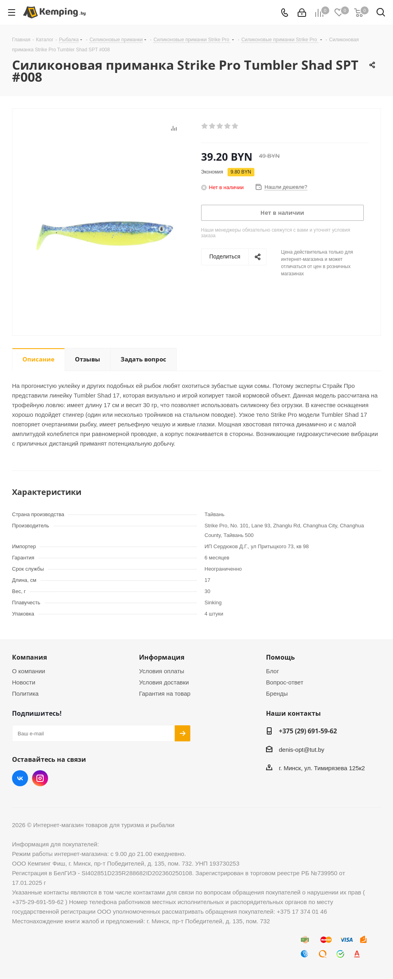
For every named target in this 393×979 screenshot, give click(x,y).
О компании (28, 671)
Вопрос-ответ (284, 682)
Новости (23, 682)
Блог (272, 671)
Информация (161, 657)
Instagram (40, 778)
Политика (25, 693)
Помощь (280, 657)
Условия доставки (164, 682)
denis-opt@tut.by (301, 749)
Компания (29, 657)
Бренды (277, 693)
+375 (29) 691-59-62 (308, 731)
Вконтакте (20, 778)
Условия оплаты (161, 671)
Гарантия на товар (164, 693)
